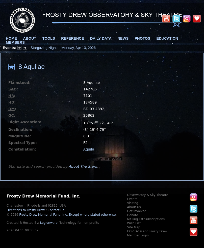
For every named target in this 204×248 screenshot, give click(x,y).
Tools (48, 38)
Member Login (138, 235)
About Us (134, 207)
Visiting (132, 203)
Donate (132, 215)
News (123, 38)
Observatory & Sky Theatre (147, 195)
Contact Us (56, 210)
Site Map (133, 227)
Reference (72, 38)
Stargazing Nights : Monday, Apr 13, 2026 (63, 48)
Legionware (49, 223)
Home (11, 38)
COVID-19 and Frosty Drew (147, 231)
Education (167, 38)
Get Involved (136, 211)
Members (15, 42)
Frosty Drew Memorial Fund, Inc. (67, 214)
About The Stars (82, 166)
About (29, 38)
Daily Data (100, 38)
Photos (142, 38)
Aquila (88, 149)
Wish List (134, 223)
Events (132, 199)
